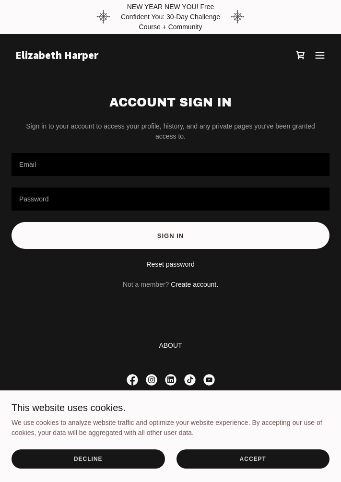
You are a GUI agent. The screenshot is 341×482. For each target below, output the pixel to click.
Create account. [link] (194, 284)
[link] (122, 56)
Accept (253, 459)
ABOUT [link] (170, 345)
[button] (319, 55)
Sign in (170, 235)
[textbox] (170, 164)
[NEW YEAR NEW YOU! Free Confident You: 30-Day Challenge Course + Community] (170, 17)
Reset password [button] (170, 264)
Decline (88, 459)
